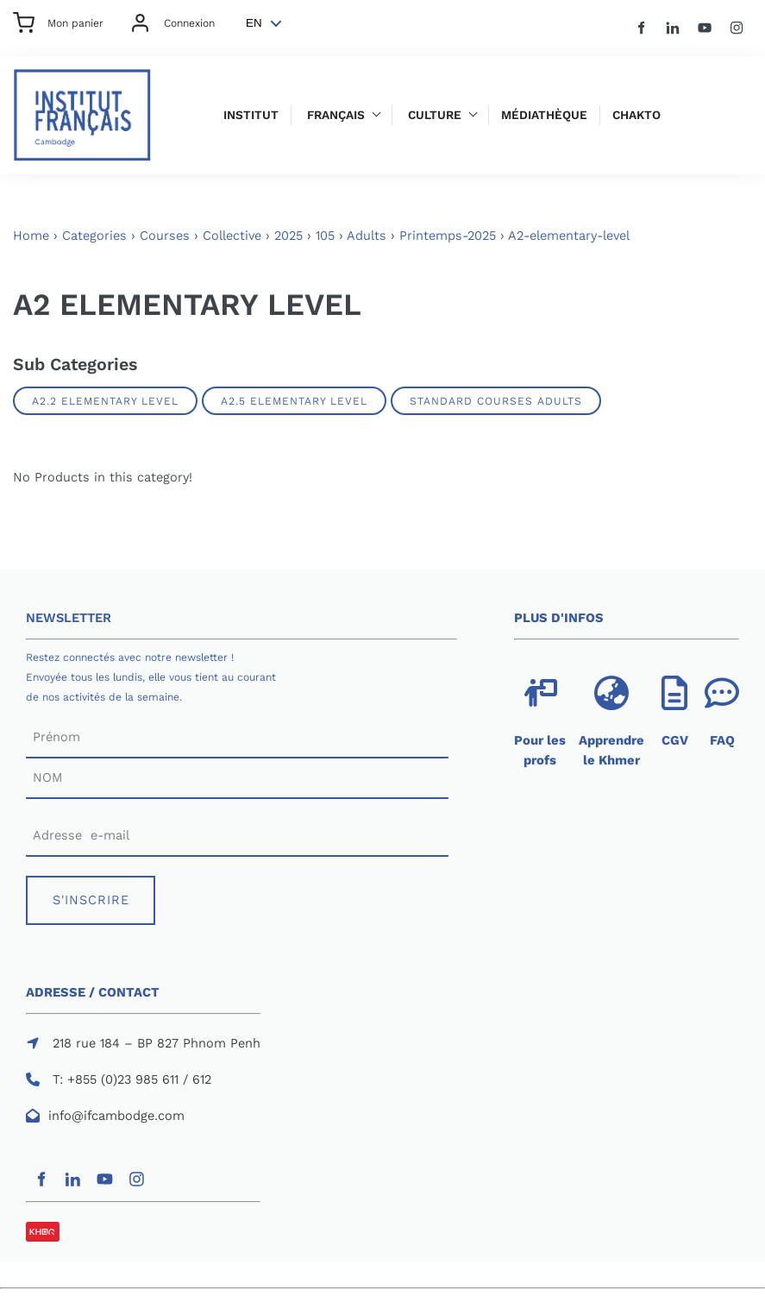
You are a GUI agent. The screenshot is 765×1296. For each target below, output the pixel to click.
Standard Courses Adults (496, 400)
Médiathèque (544, 115)
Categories (94, 235)
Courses (165, 235)
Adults (366, 235)
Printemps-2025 (447, 235)
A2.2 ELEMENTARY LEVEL (105, 400)
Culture (434, 115)
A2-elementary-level (569, 235)
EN (254, 22)
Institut (251, 115)
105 (325, 235)
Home (31, 235)
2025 (288, 235)
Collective (232, 235)
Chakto (636, 115)
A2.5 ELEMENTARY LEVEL (294, 400)
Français (336, 115)
